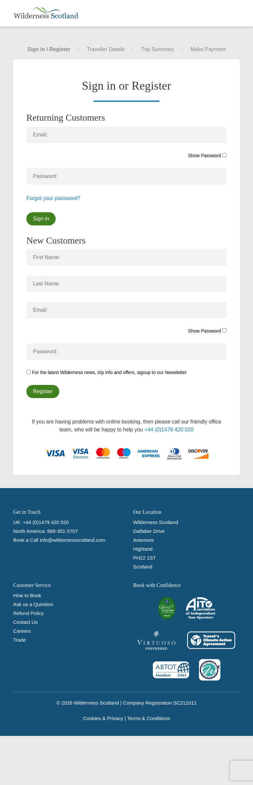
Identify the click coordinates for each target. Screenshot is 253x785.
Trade (19, 640)
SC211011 (185, 703)
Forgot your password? (53, 198)
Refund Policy (28, 613)
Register (43, 391)
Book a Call (26, 540)
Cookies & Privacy (103, 718)
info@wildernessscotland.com (72, 540)
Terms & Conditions (148, 718)
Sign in (41, 218)
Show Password (207, 155)
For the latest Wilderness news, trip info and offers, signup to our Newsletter (106, 372)
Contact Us (25, 622)
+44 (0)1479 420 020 (168, 429)
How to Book (27, 595)
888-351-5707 (62, 531)
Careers (22, 631)
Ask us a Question (33, 604)
